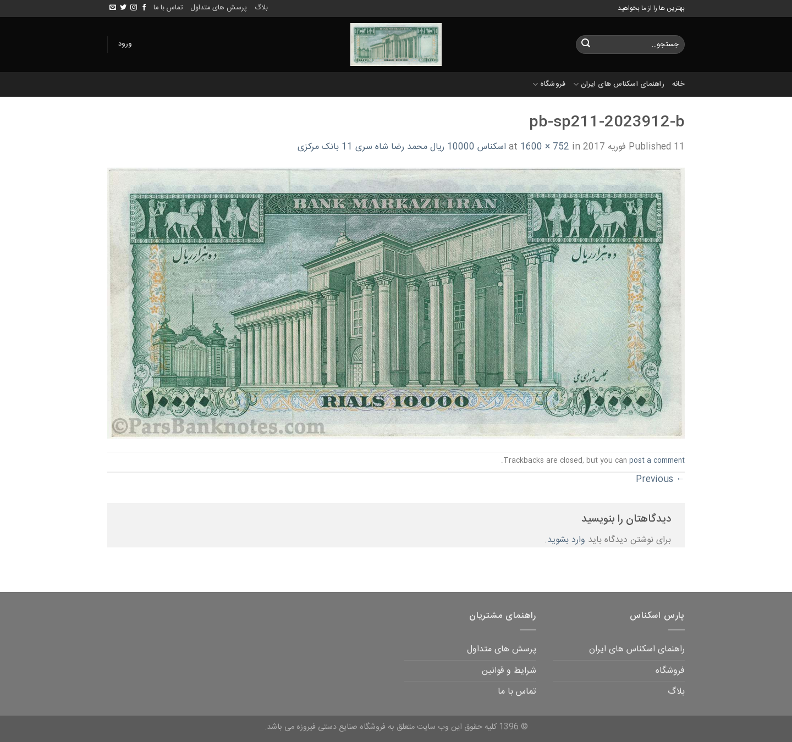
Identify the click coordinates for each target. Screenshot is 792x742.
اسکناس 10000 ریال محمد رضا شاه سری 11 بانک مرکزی (402, 147)
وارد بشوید (566, 540)
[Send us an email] (112, 8)
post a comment (657, 461)
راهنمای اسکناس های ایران (618, 84)
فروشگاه (548, 84)
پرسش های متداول (218, 8)
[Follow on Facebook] (144, 8)
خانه (678, 84)
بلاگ (261, 8)
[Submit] (585, 44)
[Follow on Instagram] (133, 8)
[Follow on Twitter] (123, 8)
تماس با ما (168, 8)
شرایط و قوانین (509, 670)
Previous (660, 479)
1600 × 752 (544, 147)
